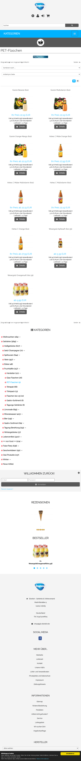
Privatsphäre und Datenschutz (39, 676)
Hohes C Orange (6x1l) (20, 229)
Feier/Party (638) (11, 446)
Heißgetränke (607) (13, 346)
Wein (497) (9, 360)
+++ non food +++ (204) (13, 441)
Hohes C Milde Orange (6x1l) (60, 136)
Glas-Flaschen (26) (14, 378)
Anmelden (40, 484)
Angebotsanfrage (39, 731)
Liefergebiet (39, 722)
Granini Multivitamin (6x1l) (60, 90)
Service (39, 718)
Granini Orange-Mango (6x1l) (20, 136)
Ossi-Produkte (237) (11, 455)
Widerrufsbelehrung (39, 706)
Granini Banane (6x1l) (20, 90)
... (40, 526)
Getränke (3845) (10, 341)
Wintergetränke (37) (12, 432)
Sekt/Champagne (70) (14, 351)
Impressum (40, 680)
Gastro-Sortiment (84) (14, 423)
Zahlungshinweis (39, 684)
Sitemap (40, 701)
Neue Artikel (8, 464)
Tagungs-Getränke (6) (16, 405)
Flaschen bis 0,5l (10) (15, 396)
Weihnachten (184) (12, 337)
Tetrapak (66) (12, 387)
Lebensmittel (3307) (12, 437)
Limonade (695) (11, 410)
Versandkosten (27, 118)
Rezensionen (40, 502)
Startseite (39, 655)
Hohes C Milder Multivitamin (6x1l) (20, 183)
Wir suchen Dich (39, 727)
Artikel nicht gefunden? (39, 714)
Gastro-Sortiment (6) (15, 400)
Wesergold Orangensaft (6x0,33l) (20, 275)
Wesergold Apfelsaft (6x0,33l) (60, 229)
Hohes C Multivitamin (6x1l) (60, 183)
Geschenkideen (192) (13, 450)
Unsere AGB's (40, 667)
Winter (7, 459)
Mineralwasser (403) (13, 414)
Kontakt (39, 663)
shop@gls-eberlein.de (42, 624)
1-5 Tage (24, 123)
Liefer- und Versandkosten (39, 672)
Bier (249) (9, 419)
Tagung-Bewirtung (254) (15, 428)
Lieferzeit (39, 659)
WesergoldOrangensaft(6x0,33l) (40, 564)
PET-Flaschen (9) (14, 382)
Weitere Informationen (42, 759)
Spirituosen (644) (12, 355)
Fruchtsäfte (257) (12, 369)
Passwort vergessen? (7, 489)
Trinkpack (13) (12, 391)
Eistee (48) (8, 364)
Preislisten (39, 710)
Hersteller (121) (14, 373)
